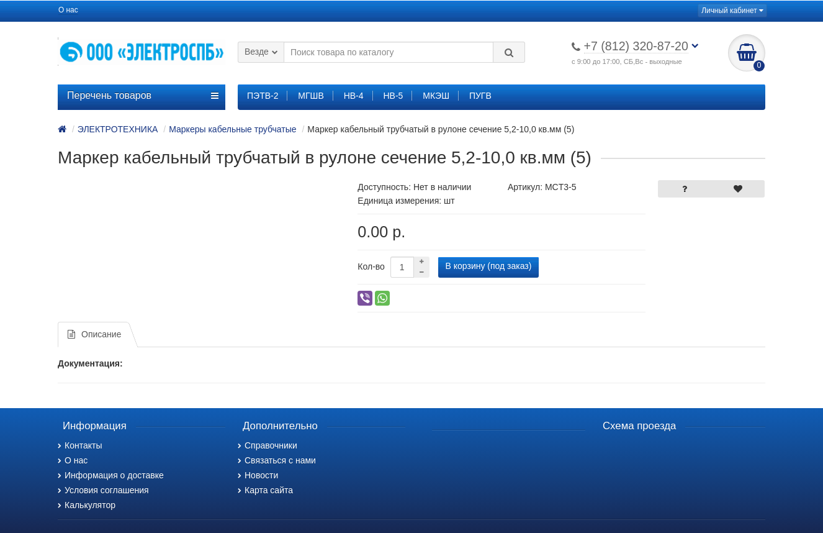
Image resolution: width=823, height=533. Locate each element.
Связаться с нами (277, 460)
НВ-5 (393, 96)
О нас (68, 10)
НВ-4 (354, 96)
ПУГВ (480, 96)
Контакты (80, 445)
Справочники (267, 445)
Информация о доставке (111, 475)
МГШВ (310, 96)
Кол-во (371, 266)
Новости (258, 475)
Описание (94, 334)
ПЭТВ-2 (262, 96)
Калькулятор (86, 505)
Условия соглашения (103, 490)
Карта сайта (265, 490)
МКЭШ (436, 96)
